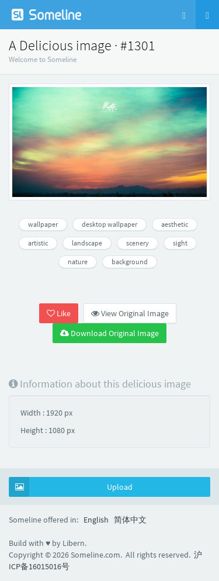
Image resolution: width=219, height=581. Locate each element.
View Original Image (130, 313)
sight (180, 242)
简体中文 (130, 519)
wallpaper (43, 224)
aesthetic (174, 224)
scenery (137, 242)
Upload (71, 487)
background (130, 261)
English (96, 519)
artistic (38, 242)
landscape (87, 242)
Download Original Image (109, 333)
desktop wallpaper (109, 224)
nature (78, 261)
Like (59, 313)
